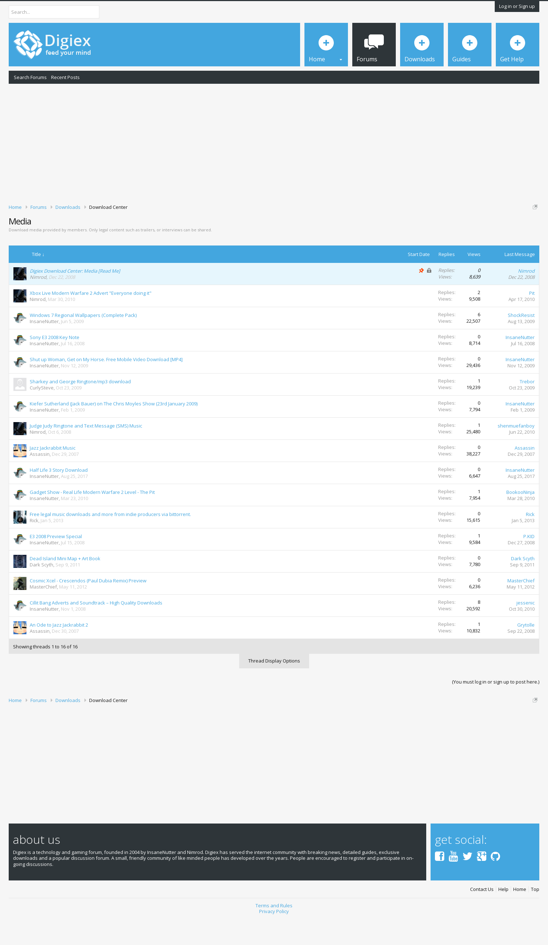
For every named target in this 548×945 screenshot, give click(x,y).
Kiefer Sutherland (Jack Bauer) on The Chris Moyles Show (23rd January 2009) (114, 428)
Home (519, 914)
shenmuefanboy (516, 450)
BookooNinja (520, 517)
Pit (532, 318)
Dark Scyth (41, 589)
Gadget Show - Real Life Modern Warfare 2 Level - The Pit (92, 517)
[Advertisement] (274, 142)
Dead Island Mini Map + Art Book (65, 583)
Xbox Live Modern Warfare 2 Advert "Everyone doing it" (90, 318)
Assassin (40, 479)
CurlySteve (42, 412)
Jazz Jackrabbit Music (52, 473)
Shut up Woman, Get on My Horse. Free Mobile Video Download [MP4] (106, 384)
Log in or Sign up (517, 6)
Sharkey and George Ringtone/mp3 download (80, 406)
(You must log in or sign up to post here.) (495, 706)
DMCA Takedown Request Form (207, 229)
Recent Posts (65, 77)
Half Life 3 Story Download (59, 495)
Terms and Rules (274, 930)
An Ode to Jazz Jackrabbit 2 (59, 650)
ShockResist (521, 340)
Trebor (527, 406)
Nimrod (38, 302)
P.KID (529, 561)
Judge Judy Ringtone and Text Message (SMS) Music (86, 450)
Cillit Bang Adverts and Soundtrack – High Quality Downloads (96, 627)
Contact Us (482, 914)
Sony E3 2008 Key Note (54, 362)
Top (535, 914)
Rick (34, 545)
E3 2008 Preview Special (56, 561)
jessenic (525, 627)
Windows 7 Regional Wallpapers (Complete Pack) (83, 340)
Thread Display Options (274, 685)
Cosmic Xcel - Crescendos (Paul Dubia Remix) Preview (88, 605)
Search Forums (30, 77)
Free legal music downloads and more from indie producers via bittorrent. (110, 539)
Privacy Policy (274, 936)
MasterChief (43, 611)
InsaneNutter (44, 346)
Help (503, 914)
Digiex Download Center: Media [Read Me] (75, 296)
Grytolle (526, 650)
